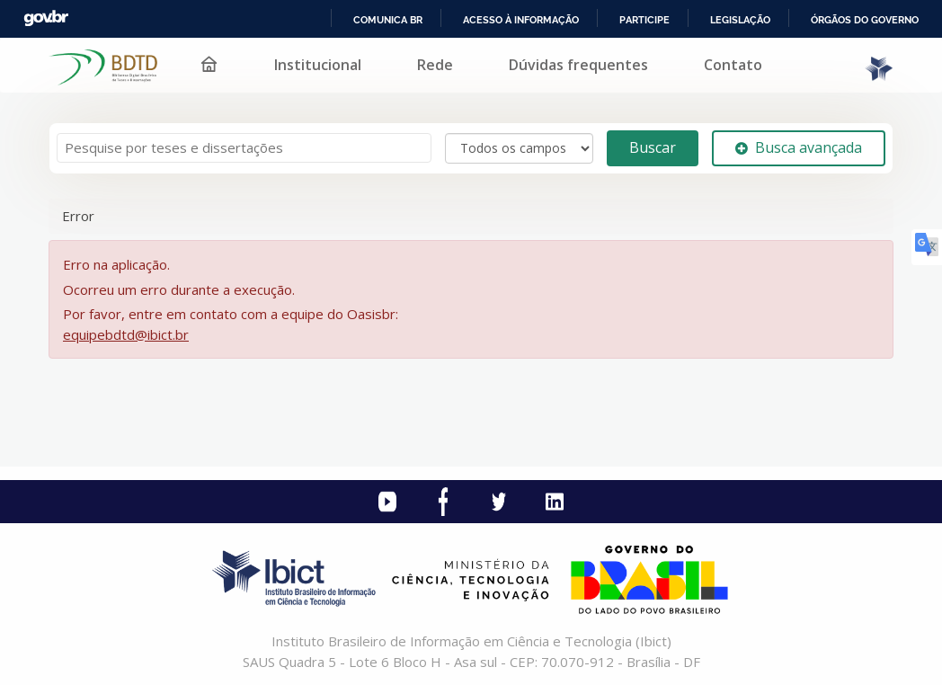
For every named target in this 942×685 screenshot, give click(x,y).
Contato (733, 65)
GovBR (45, 18)
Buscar (652, 147)
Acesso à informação (521, 19)
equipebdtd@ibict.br (126, 334)
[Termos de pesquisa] (244, 148)
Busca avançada (798, 147)
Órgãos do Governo (865, 19)
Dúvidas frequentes (578, 65)
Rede (435, 65)
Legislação (740, 19)
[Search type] (519, 148)
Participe (644, 19)
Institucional (317, 65)
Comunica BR (387, 19)
